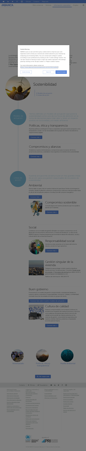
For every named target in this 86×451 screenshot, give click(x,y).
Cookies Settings (26, 72)
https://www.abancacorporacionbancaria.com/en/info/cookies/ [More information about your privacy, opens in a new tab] (39, 67)
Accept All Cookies (61, 72)
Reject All (48, 72)
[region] (43, 61)
